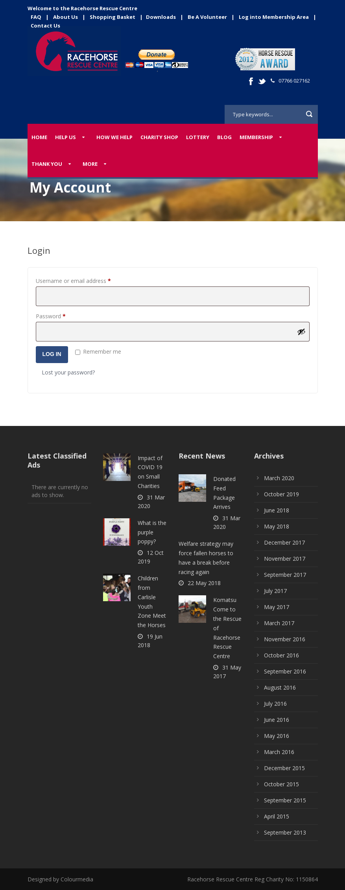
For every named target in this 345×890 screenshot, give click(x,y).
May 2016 (276, 736)
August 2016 (280, 687)
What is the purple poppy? (152, 532)
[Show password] (301, 331)
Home (39, 137)
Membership (256, 137)
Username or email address (84, 279)
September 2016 (285, 671)
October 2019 (281, 494)
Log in (51, 354)
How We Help (114, 137)
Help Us (65, 137)
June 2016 (276, 719)
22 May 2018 (204, 583)
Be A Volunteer (207, 16)
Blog (224, 137)
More (90, 163)
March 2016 (279, 752)
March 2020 (279, 478)
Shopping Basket (112, 16)
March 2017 (279, 623)
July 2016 (275, 703)
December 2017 (284, 542)
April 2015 (276, 816)
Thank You (46, 163)
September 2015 (285, 800)
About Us (65, 16)
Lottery (197, 137)
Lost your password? (68, 372)
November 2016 (284, 639)
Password (62, 315)
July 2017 (275, 591)
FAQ (36, 16)
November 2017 (284, 558)
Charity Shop (159, 137)
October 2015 (281, 784)
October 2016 (281, 655)
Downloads (161, 16)
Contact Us (45, 25)
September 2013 (285, 832)
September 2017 (285, 574)
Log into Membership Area (274, 16)
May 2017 (276, 607)
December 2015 (284, 768)
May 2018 (276, 526)
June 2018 (276, 510)
